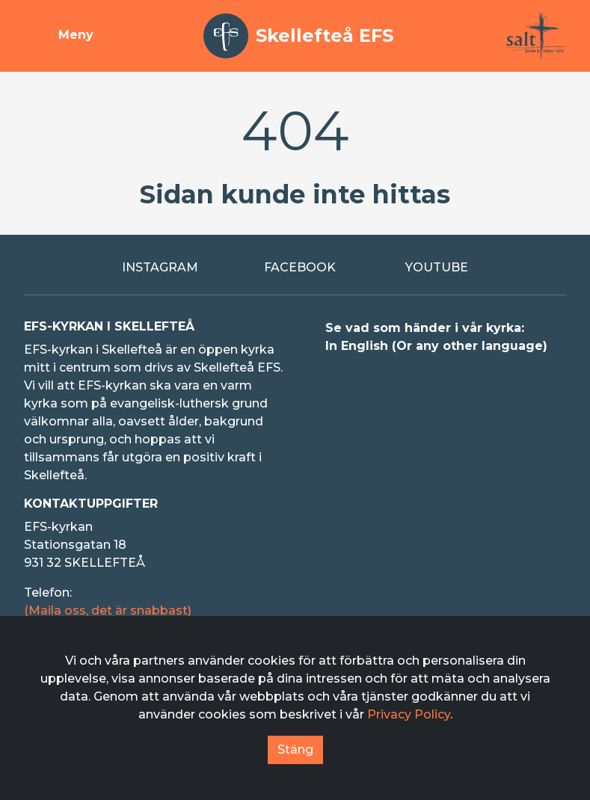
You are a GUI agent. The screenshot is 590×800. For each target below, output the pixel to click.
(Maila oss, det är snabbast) (107, 610)
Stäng (295, 749)
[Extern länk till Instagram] (153, 268)
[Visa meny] (58, 36)
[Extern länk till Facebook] (295, 268)
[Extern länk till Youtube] (436, 268)
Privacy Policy (408, 714)
